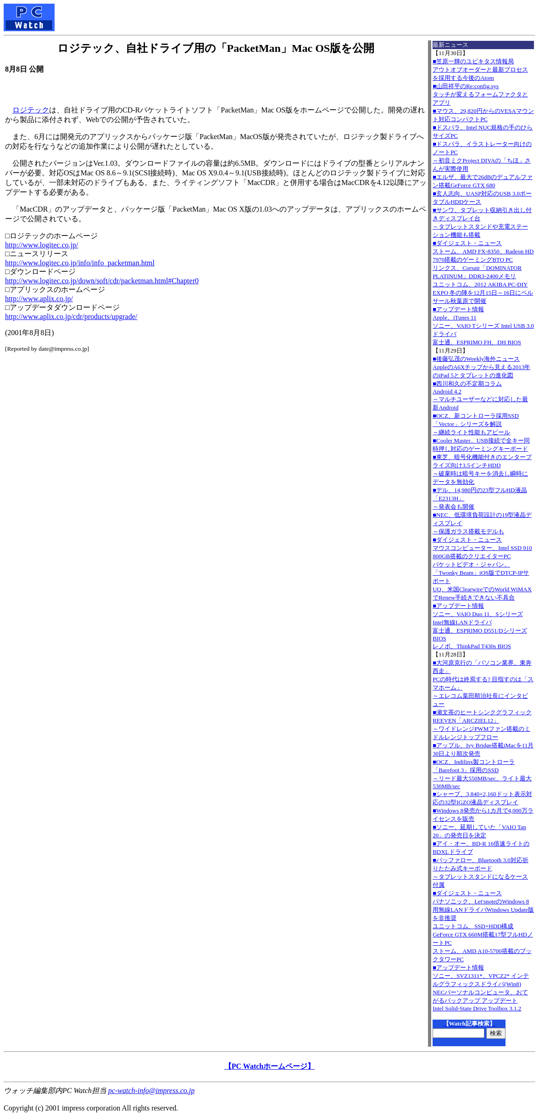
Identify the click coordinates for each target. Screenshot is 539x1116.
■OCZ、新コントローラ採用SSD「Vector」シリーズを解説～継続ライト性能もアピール (476, 424)
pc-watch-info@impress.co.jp (151, 1090)
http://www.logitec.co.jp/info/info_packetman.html (80, 263)
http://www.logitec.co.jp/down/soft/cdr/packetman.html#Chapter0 (102, 281)
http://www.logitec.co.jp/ (41, 245)
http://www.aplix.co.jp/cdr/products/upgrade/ (71, 316)
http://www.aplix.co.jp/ (39, 299)
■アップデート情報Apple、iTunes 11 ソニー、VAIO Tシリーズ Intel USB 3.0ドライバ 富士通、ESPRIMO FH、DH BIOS (483, 326)
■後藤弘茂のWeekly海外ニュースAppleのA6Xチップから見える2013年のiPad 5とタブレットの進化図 (481, 367)
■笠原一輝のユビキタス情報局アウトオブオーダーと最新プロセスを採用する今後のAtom (480, 69)
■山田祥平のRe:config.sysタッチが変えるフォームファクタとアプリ (480, 94)
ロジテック (30, 110)
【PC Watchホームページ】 (269, 1066)
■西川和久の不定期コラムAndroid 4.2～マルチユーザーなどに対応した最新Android (480, 395)
